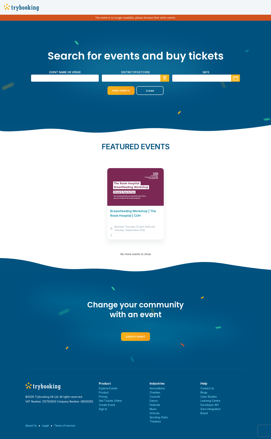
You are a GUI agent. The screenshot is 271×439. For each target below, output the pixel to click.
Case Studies (208, 396)
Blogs (203, 392)
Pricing (103, 396)
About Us (31, 425)
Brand (204, 413)
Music (153, 409)
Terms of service (64, 425)
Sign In (103, 409)
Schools (155, 413)
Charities (155, 392)
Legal (45, 425)
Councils (155, 396)
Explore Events (108, 388)
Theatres (155, 421)
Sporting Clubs (159, 417)
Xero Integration (210, 409)
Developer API (209, 404)
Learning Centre (210, 400)
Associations (157, 388)
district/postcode (135, 72)
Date (206, 72)
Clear (150, 90)
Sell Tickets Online (110, 400)
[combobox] (135, 78)
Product (104, 392)
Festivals (155, 404)
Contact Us (207, 388)
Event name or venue (65, 72)
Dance (154, 400)
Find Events (121, 90)
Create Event (135, 336)
